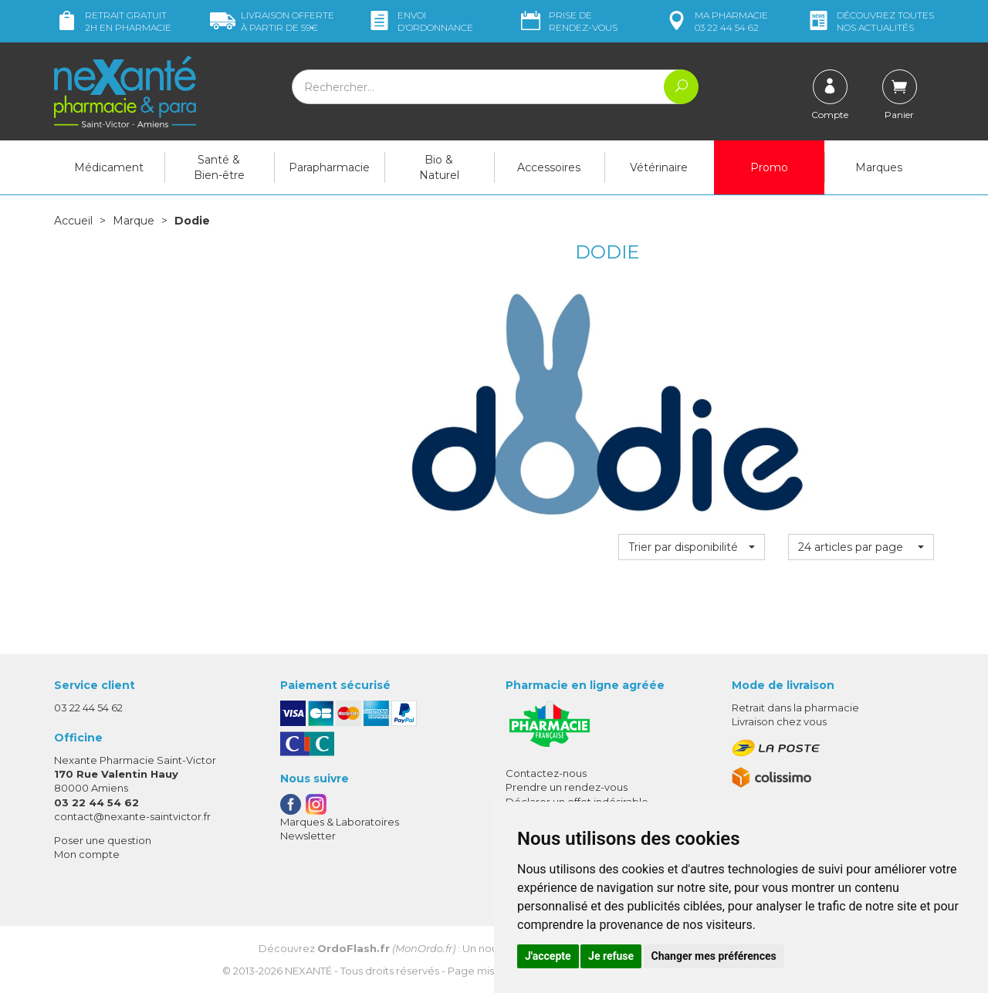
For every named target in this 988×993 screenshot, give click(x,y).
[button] (691, 547)
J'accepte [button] (548, 956)
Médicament (109, 167)
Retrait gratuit (112, 21)
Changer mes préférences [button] (714, 956)
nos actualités (870, 21)
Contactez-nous (546, 773)
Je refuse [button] (611, 956)
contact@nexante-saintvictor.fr (132, 816)
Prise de (568, 21)
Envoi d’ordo (420, 21)
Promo (769, 167)
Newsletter (308, 835)
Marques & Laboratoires (339, 822)
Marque (133, 221)
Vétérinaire (659, 167)
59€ (272, 21)
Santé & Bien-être (219, 167)
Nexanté (308, 970)
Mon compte (87, 854)
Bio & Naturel (439, 167)
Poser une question (102, 840)
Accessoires (548, 167)
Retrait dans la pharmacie (795, 707)
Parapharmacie (329, 167)
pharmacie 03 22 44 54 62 (716, 21)
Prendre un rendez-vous (567, 787)
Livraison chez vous (779, 721)
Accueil (73, 221)
